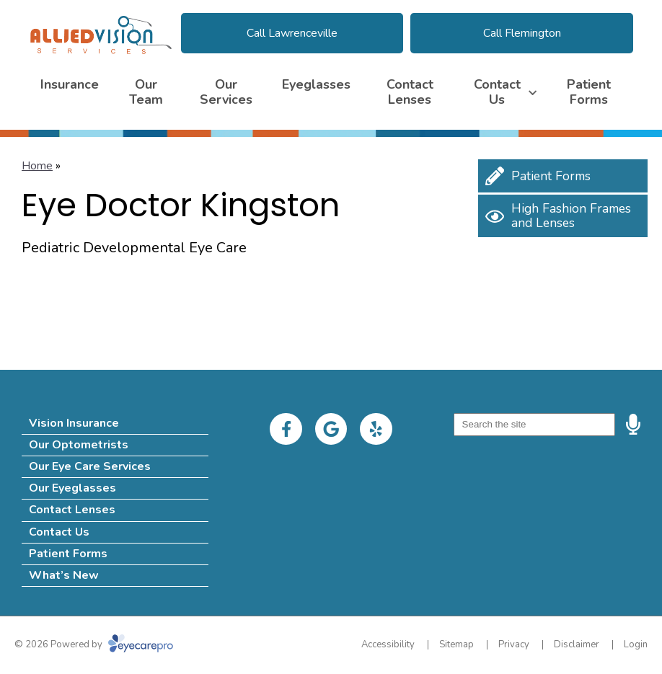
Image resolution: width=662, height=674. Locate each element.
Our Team (146, 92)
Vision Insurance (74, 423)
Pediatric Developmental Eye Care (134, 247)
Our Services (226, 92)
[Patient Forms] (563, 175)
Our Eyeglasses (72, 488)
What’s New (64, 575)
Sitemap (456, 644)
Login (636, 644)
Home (37, 166)
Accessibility (388, 644)
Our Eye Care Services (90, 466)
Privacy (513, 644)
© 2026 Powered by (93, 644)
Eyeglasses (316, 84)
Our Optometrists (78, 445)
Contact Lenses (410, 92)
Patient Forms (589, 92)
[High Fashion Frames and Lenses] (563, 216)
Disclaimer (576, 644)
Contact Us (497, 92)
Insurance (69, 84)
